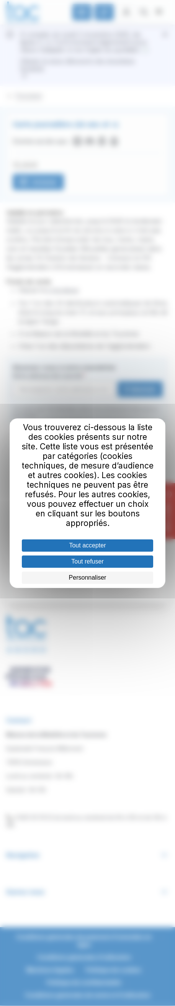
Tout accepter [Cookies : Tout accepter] (87, 545)
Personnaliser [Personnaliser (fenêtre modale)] (87, 577)
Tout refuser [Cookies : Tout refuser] (87, 561)
